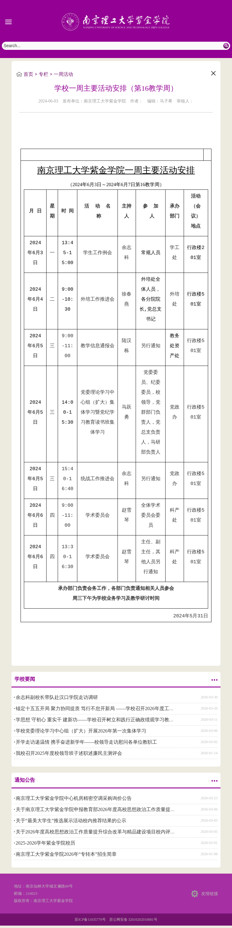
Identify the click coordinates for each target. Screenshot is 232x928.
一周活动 (63, 74)
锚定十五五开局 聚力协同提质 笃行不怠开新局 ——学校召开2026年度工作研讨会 (102, 707)
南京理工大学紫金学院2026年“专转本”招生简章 (66, 853)
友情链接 (209, 893)
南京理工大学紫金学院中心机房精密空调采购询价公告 (74, 797)
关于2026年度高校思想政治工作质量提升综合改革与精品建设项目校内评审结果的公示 (107, 831)
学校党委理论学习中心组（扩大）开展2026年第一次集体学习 (81, 730)
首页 (28, 74)
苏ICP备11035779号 (90, 919)
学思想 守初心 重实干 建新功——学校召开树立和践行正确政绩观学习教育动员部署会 (107, 719)
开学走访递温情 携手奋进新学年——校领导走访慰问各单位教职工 (86, 741)
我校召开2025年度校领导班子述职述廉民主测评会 (69, 752)
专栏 (43, 74)
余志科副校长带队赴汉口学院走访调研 (57, 696)
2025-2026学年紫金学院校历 (45, 842)
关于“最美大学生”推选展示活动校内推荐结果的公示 (71, 820)
